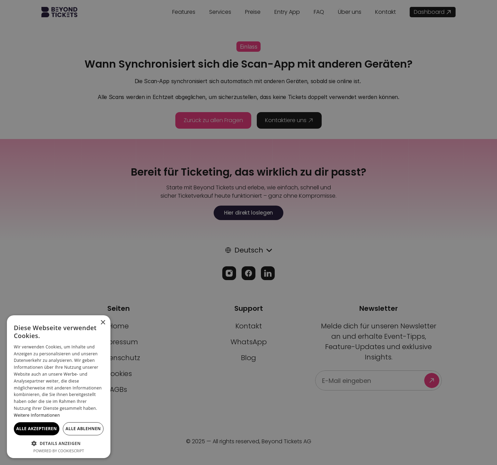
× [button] (102, 322)
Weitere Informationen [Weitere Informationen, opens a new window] (37, 415)
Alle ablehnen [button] (83, 429)
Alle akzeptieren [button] (36, 429)
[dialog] (248, 232)
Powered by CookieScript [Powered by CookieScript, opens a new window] (58, 450)
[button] (59, 443)
